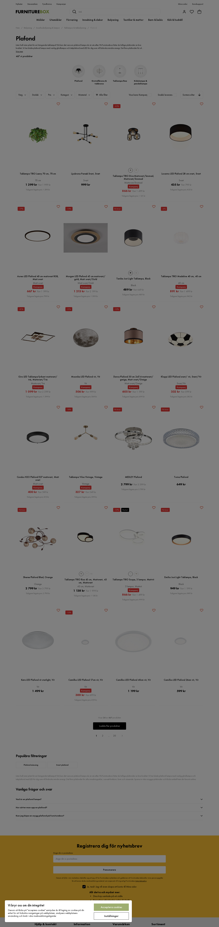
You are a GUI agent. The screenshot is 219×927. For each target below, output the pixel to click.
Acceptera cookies (111, 907)
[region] (68, 911)
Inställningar (111, 916)
